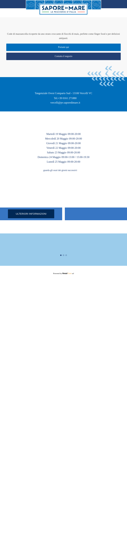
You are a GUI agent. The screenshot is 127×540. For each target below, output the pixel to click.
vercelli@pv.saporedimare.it (65, 183)
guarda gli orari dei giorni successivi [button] (60, 260)
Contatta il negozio (63, 57)
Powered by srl (63, 533)
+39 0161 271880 (67, 179)
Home (120, 4)
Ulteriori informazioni (31, 368)
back (6, 4)
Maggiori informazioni (63, 505)
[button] (82, 260)
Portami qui (63, 48)
